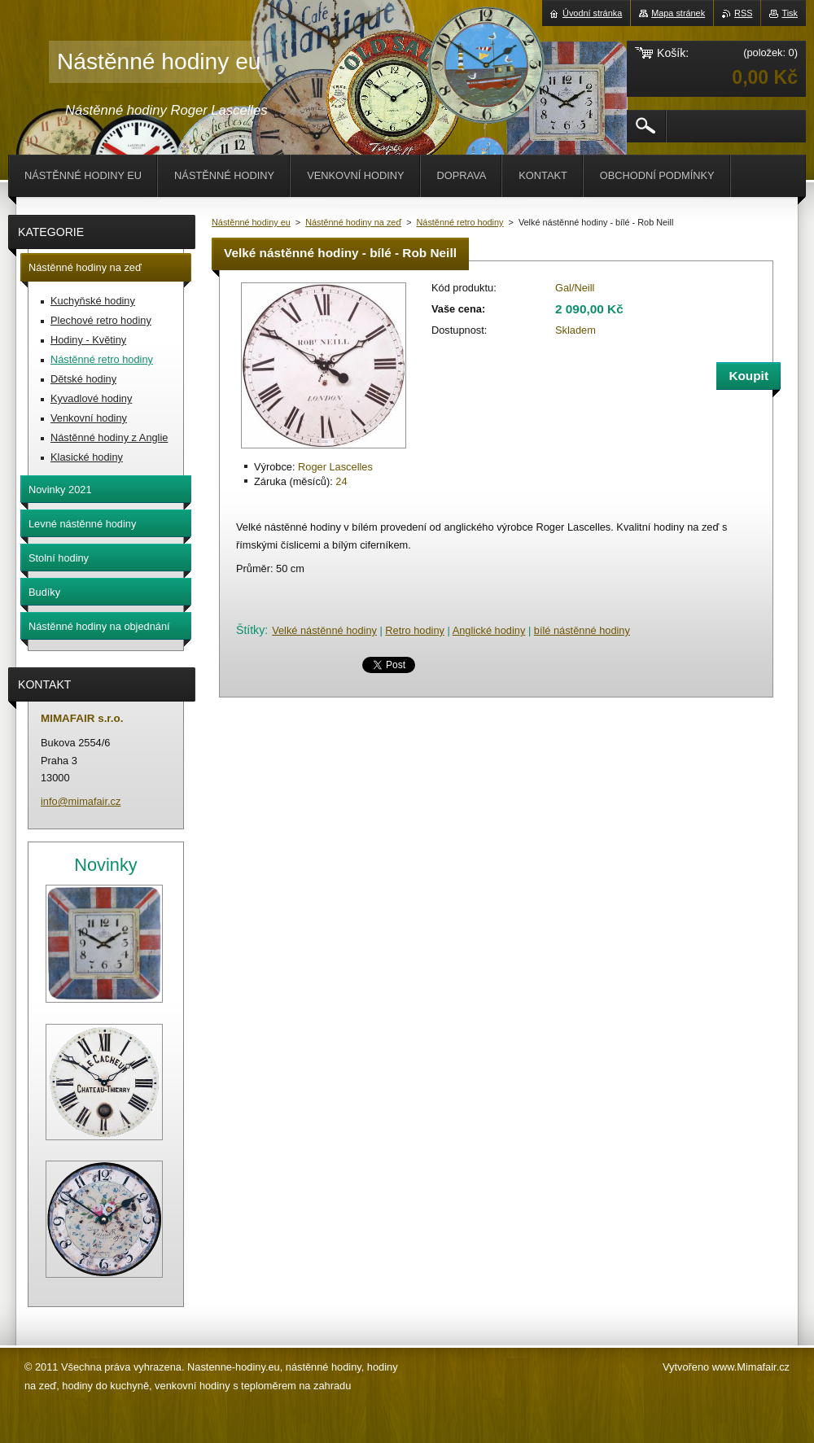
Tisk (789, 13)
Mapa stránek (678, 13)
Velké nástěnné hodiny (324, 630)
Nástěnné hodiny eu (251, 222)
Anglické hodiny (489, 630)
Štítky (250, 629)
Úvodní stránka (592, 13)
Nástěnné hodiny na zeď (353, 222)
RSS (743, 13)
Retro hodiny (414, 630)
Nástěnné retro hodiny (460, 222)
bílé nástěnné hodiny (582, 630)
